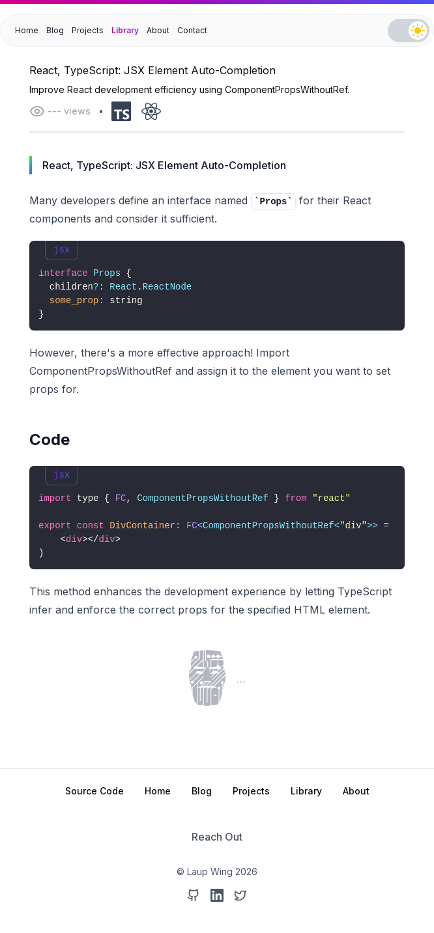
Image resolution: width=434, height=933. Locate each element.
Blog (55, 30)
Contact (192, 30)
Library (125, 30)
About (158, 30)
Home (26, 30)
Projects (88, 30)
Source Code (94, 790)
